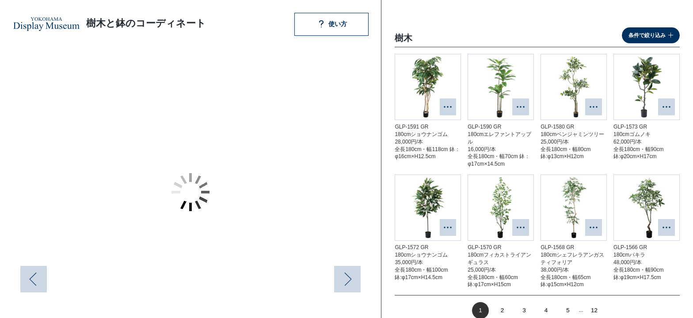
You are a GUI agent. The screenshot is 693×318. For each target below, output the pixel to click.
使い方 (331, 24)
